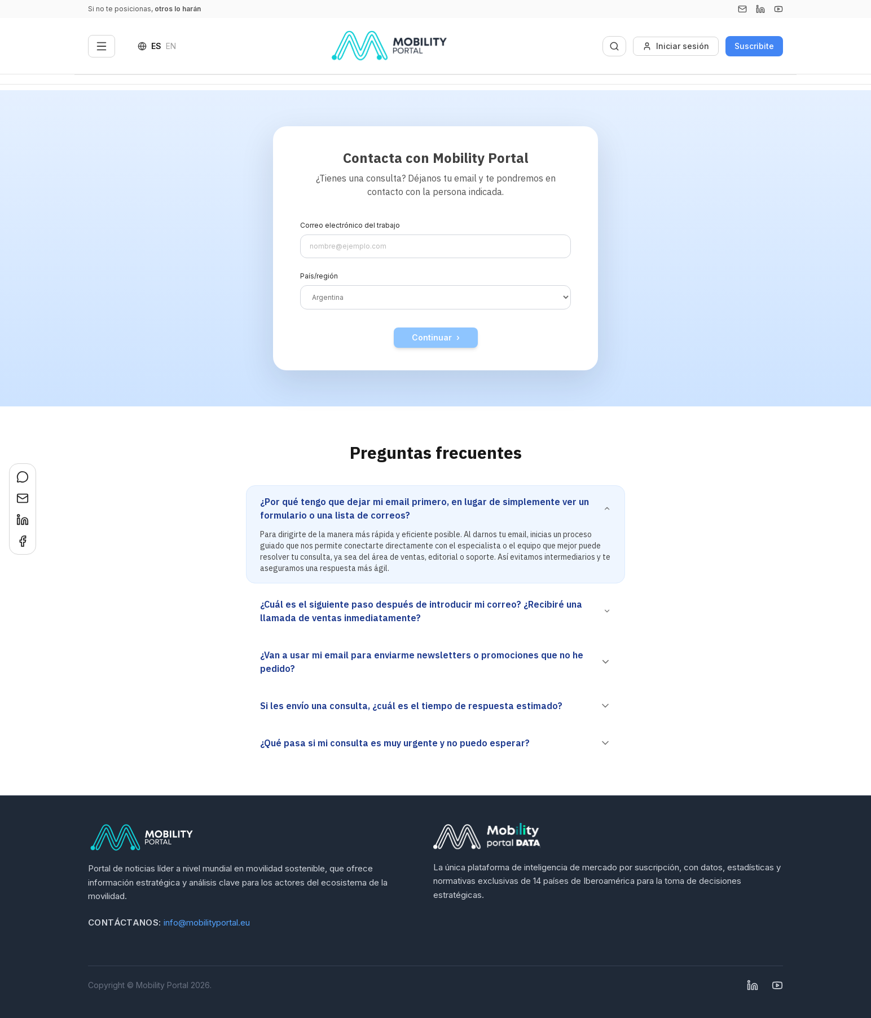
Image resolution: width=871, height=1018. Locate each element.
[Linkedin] (760, 9)
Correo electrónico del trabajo (350, 225)
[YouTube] (778, 9)
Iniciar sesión (676, 46)
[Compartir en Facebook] (22, 541)
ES (156, 46)
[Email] (742, 9)
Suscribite (754, 46)
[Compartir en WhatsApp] (22, 477)
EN (171, 46)
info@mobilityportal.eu (207, 922)
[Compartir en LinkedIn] (22, 520)
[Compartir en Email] (22, 498)
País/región (319, 276)
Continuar (436, 337)
